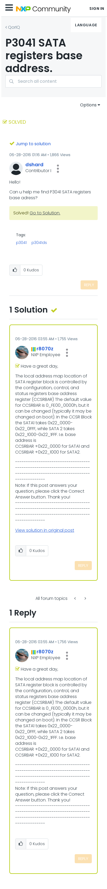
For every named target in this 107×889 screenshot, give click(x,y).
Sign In (96, 8)
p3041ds (39, 242)
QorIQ (14, 27)
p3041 (21, 242)
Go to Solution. (45, 213)
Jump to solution (33, 144)
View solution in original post (44, 530)
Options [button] (88, 105)
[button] (58, 168)
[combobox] (53, 81)
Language (86, 25)
